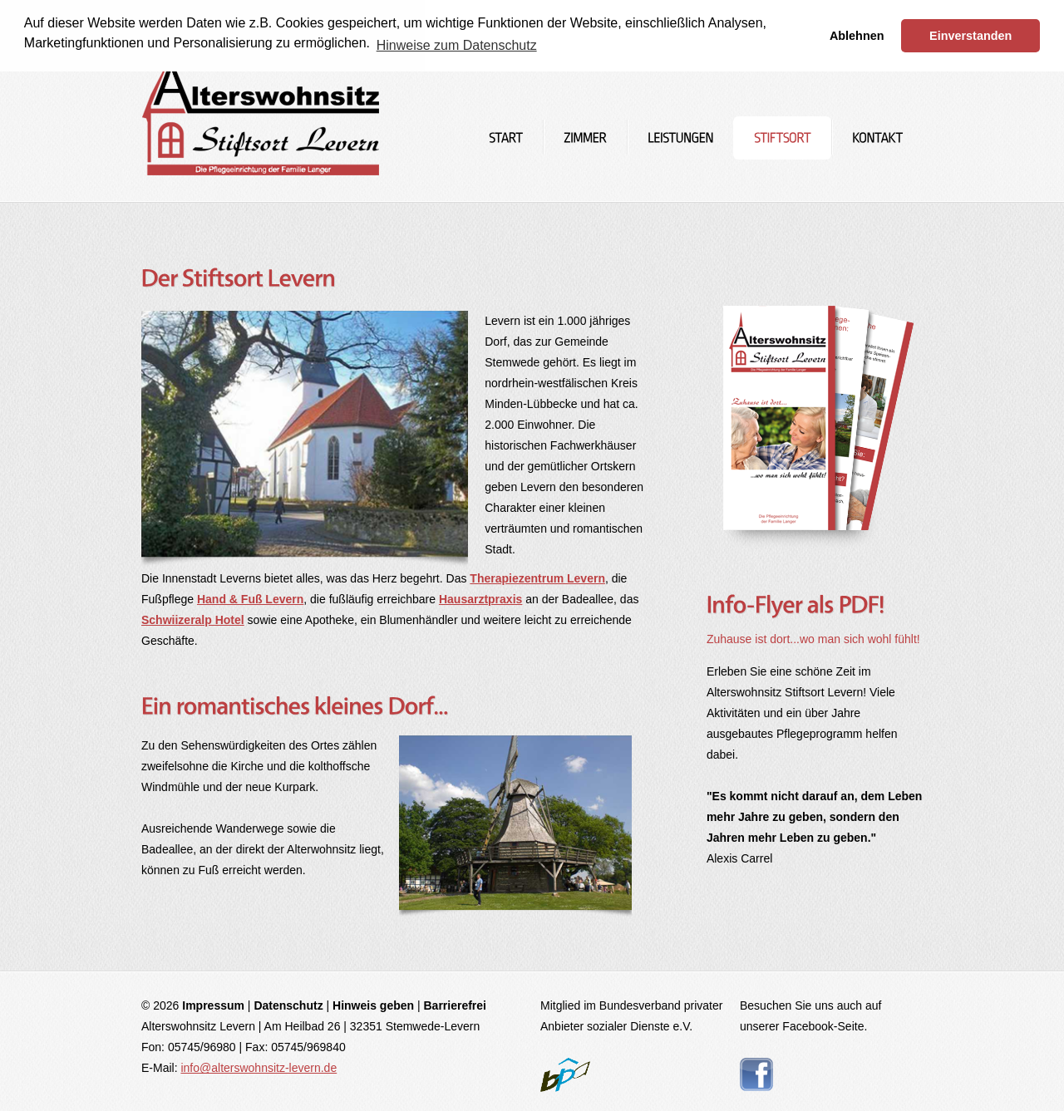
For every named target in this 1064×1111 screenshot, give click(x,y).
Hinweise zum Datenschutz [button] (457, 45)
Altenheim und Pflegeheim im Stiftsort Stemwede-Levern (260, 101)
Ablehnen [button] (857, 35)
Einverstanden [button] (970, 35)
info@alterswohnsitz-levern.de (258, 1067)
